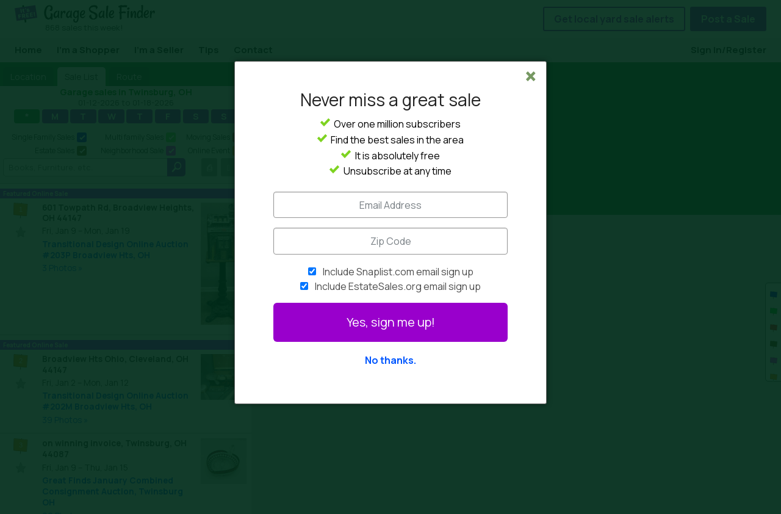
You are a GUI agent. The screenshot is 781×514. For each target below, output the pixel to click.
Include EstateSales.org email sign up (398, 286)
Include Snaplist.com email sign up (398, 271)
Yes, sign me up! (391, 322)
